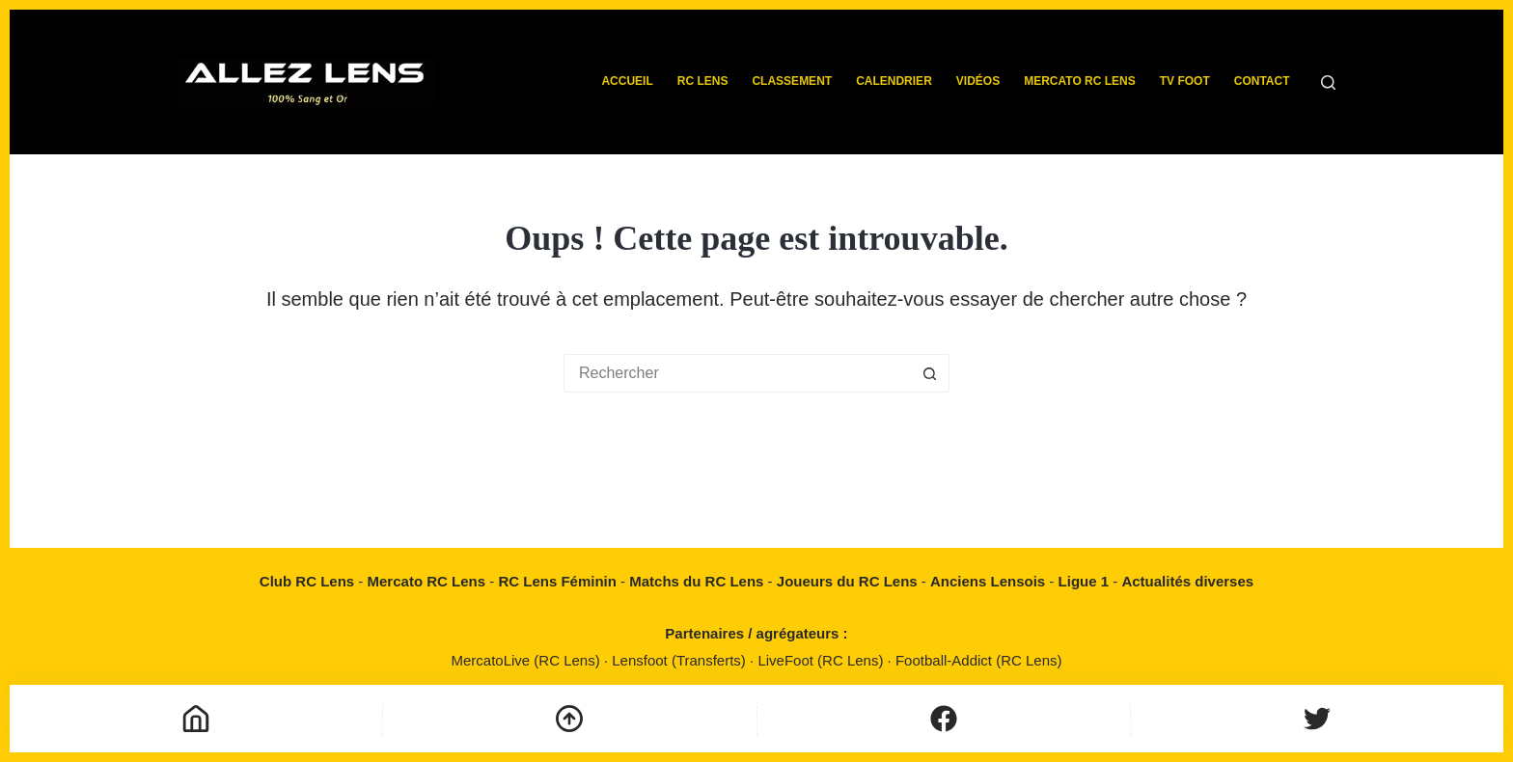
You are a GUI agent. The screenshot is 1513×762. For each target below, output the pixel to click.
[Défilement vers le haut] (569, 719)
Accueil (626, 81)
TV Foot (1185, 81)
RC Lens (703, 81)
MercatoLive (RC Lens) (527, 660)
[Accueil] (195, 719)
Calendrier (894, 81)
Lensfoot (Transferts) (681, 660)
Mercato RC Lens (1080, 81)
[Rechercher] (1328, 82)
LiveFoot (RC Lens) (822, 660)
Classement (792, 81)
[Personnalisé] (943, 719)
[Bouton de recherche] (930, 373)
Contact (1262, 81)
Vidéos (978, 81)
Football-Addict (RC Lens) (978, 660)
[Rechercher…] (737, 373)
